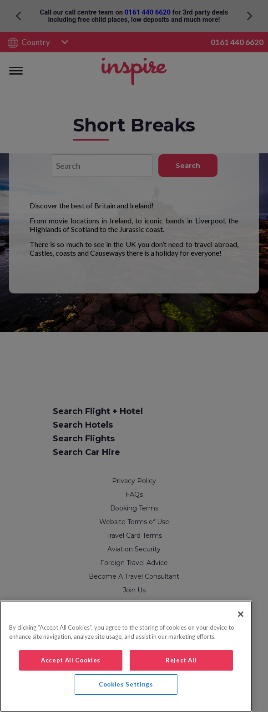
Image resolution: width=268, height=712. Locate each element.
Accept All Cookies (71, 660)
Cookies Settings (126, 684)
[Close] (241, 614)
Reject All (181, 660)
